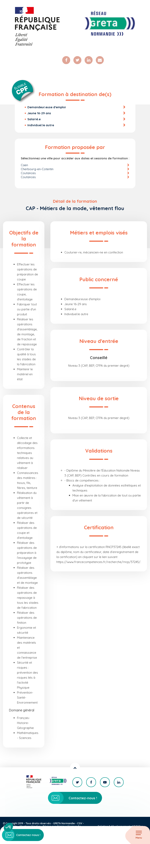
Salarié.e (34, 119)
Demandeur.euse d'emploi (46, 107)
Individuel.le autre (40, 125)
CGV (79, 823)
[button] (8, 827)
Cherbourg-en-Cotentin (37, 169)
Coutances (28, 173)
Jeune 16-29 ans (39, 113)
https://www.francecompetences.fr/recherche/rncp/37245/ (98, 562)
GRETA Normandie (64, 823)
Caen (24, 165)
